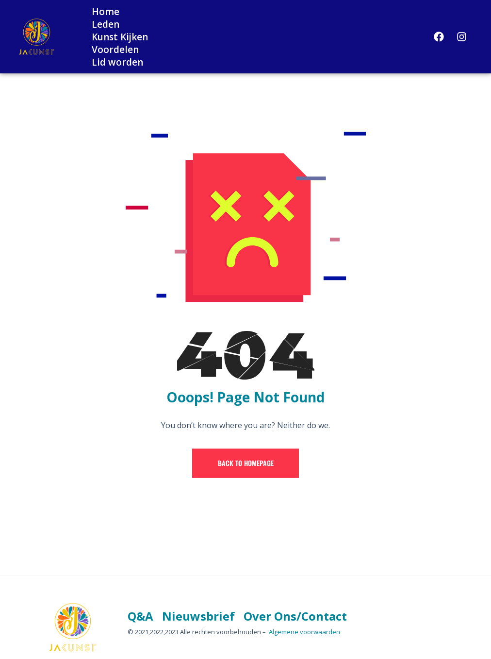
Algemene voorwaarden (304, 631)
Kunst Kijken (120, 37)
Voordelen (115, 49)
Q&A (140, 616)
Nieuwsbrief (198, 616)
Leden (105, 24)
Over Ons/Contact (295, 616)
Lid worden (117, 62)
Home (105, 11)
